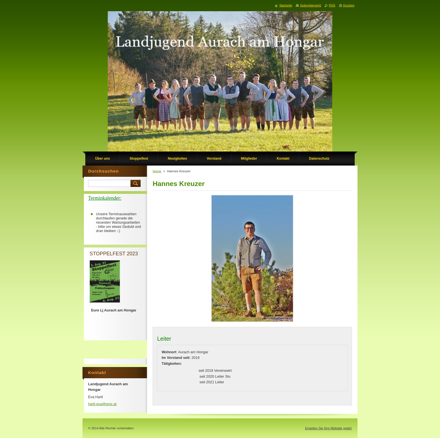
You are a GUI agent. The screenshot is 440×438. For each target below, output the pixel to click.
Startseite (285, 5)
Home (157, 171)
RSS (332, 5)
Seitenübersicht (310, 5)
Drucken (349, 5)
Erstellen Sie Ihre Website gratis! (328, 428)
